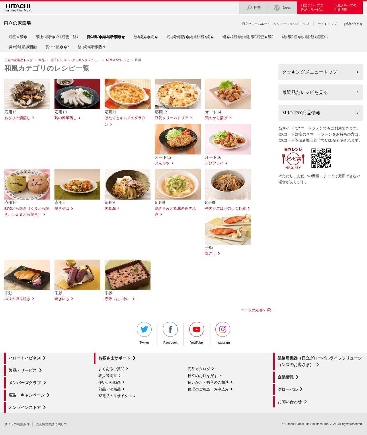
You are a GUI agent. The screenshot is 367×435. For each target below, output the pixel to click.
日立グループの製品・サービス (312, 7)
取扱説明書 (107, 376)
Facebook (170, 333)
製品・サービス (23, 370)
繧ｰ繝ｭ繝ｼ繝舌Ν (91, 47)
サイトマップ (327, 24)
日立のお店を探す (203, 376)
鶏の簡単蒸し (65, 118)
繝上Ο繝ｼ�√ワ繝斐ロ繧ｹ (57, 37)
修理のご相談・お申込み (208, 389)
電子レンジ (58, 60)
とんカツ (162, 163)
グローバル (288, 389)
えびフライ (214, 163)
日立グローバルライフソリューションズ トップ (275, 24)
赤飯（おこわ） (118, 299)
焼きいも (61, 299)
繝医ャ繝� (18, 37)
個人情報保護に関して (51, 424)
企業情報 (286, 377)
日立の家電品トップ (18, 60)
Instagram (222, 333)
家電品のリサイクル (115, 396)
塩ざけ (210, 254)
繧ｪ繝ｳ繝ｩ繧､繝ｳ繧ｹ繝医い (305, 37)
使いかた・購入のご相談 (208, 382)
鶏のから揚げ (216, 118)
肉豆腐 (110, 208)
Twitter (144, 333)
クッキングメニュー (86, 60)
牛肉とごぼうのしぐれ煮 (225, 208)
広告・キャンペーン (27, 395)
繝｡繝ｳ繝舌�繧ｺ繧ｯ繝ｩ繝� (190, 37)
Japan (282, 8)
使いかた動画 (109, 382)
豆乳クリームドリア (171, 118)
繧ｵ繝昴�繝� (146, 37)
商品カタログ (199, 369)
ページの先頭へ (253, 310)
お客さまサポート (114, 358)
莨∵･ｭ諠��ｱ (57, 47)
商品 (41, 60)
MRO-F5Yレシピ (117, 60)
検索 (253, 8)
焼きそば (61, 208)
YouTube (196, 333)
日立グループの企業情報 (345, 7)
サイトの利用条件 (17, 424)
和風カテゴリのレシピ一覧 (46, 68)
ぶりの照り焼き (17, 299)
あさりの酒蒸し (17, 118)
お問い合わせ (353, 24)
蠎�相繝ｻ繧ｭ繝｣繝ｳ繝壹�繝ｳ (248, 37)
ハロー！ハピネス (25, 358)
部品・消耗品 (109, 389)
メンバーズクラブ (25, 382)
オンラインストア (25, 407)
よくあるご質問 (111, 369)
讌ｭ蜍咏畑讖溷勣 (23, 47)
